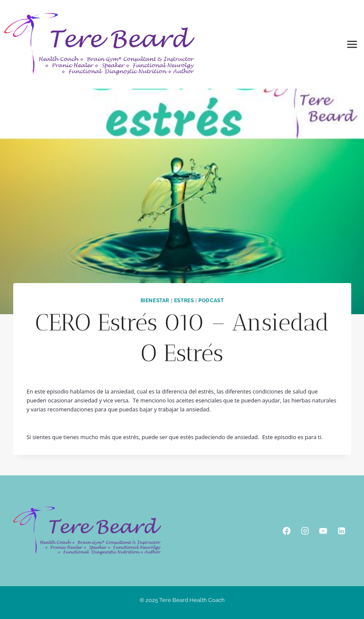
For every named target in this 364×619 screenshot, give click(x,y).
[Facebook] (286, 531)
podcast (211, 301)
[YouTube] (323, 531)
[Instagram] (304, 531)
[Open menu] (351, 44)
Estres (184, 301)
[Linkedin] (341, 531)
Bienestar (154, 301)
